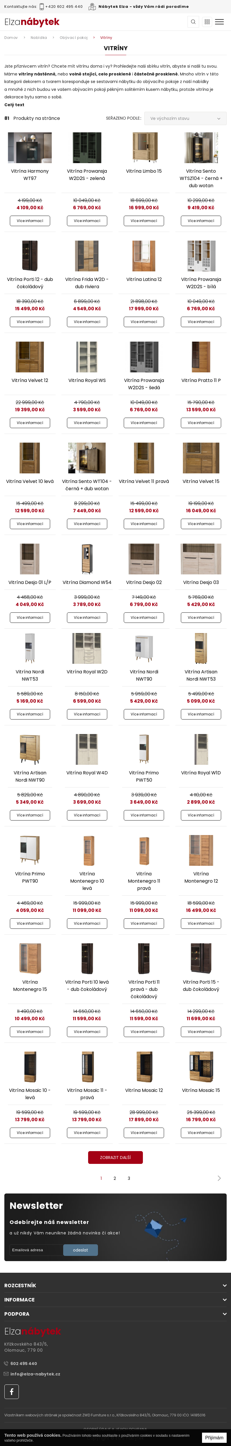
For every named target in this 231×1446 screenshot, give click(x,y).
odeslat (80, 1250)
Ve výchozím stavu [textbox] (169, 118)
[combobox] (185, 118)
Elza (31, 21)
